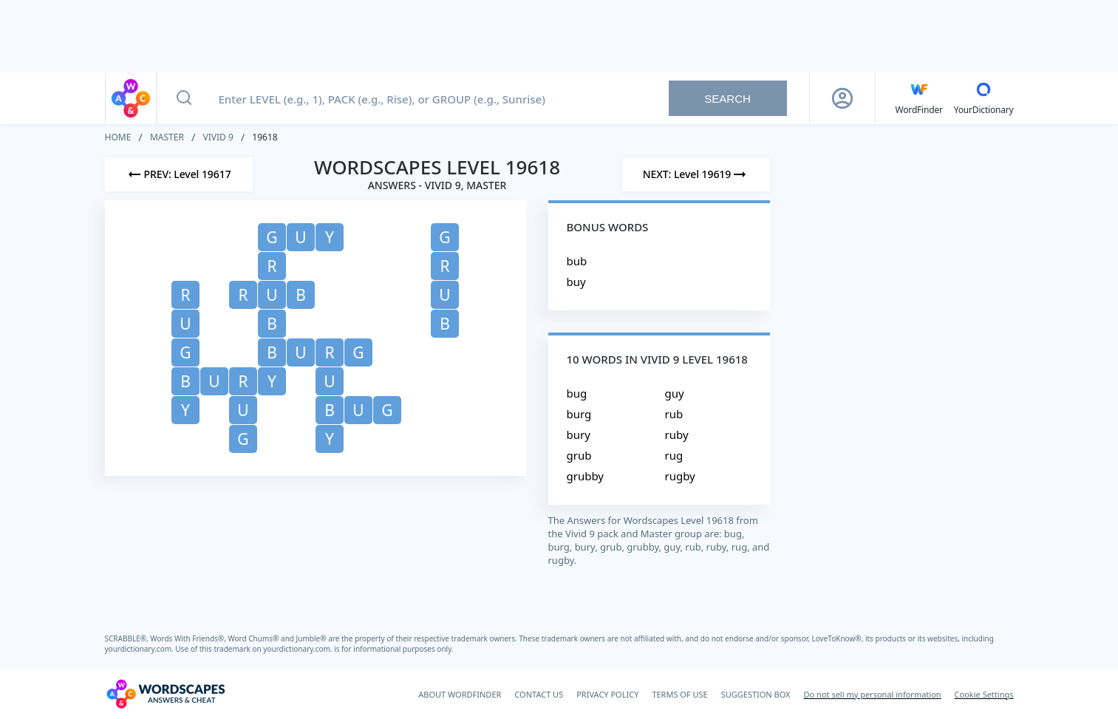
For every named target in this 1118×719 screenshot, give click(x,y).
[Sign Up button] (842, 98)
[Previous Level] (179, 174)
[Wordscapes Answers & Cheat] (165, 694)
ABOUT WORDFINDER (459, 694)
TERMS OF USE (679, 694)
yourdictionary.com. (140, 649)
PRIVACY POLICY (607, 694)
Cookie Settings (984, 694)
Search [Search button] (727, 98)
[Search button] (184, 98)
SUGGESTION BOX (756, 694)
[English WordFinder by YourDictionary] (919, 98)
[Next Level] (696, 174)
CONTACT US (538, 694)
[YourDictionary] (984, 98)
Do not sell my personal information (872, 694)
